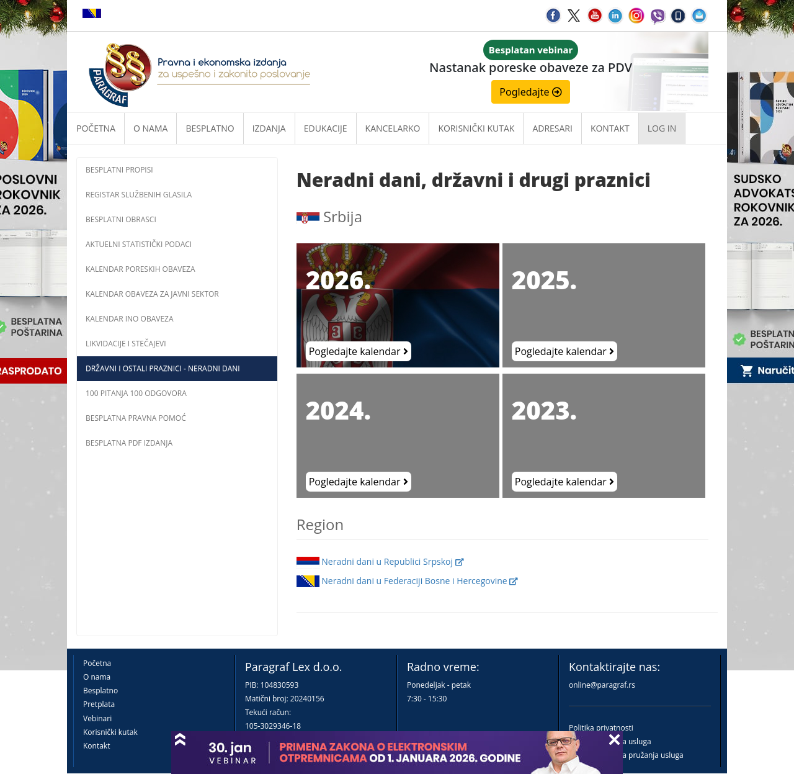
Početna (95, 128)
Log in (662, 128)
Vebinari (97, 718)
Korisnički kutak (110, 732)
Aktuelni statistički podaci (139, 244)
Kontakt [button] (610, 128)
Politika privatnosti (601, 727)
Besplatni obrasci (121, 219)
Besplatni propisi (119, 169)
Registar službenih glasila (139, 194)
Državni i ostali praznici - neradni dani (163, 368)
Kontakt (96, 745)
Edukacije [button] (325, 128)
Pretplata (99, 704)
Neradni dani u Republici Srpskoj (380, 561)
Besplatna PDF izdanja (129, 443)
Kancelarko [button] (393, 128)
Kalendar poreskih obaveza (140, 269)
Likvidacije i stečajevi (126, 343)
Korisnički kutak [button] (476, 128)
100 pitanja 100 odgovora (136, 393)
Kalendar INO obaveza (130, 318)
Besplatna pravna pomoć (136, 418)
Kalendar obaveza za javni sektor (152, 294)
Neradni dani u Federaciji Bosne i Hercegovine (408, 581)
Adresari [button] (552, 128)
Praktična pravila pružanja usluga (626, 755)
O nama (150, 128)
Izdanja (269, 128)
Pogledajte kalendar (358, 351)
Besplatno (209, 128)
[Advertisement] (177, 545)
